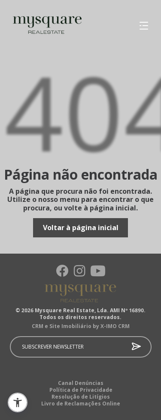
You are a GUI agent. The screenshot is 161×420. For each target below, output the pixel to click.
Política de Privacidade (80, 390)
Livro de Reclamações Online (80, 403)
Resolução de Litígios (81, 396)
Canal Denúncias (80, 383)
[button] (18, 402)
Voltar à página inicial (80, 227)
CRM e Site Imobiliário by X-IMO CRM (81, 326)
